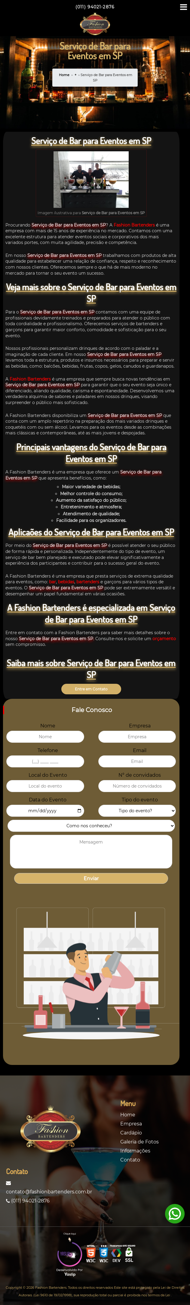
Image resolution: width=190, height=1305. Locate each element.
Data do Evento (47, 800)
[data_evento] (45, 811)
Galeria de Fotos (139, 1142)
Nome (47, 726)
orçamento (164, 638)
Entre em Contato (91, 689)
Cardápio (131, 1133)
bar (52, 582)
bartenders (87, 582)
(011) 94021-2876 (28, 1201)
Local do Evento (48, 775)
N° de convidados (139, 775)
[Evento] (137, 811)
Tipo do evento (140, 800)
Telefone (48, 750)
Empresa (140, 726)
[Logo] (50, 1130)
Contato (130, 1160)
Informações (135, 1151)
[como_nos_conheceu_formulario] (91, 826)
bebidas (65, 582)
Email (139, 750)
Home (64, 75)
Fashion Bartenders (134, 225)
